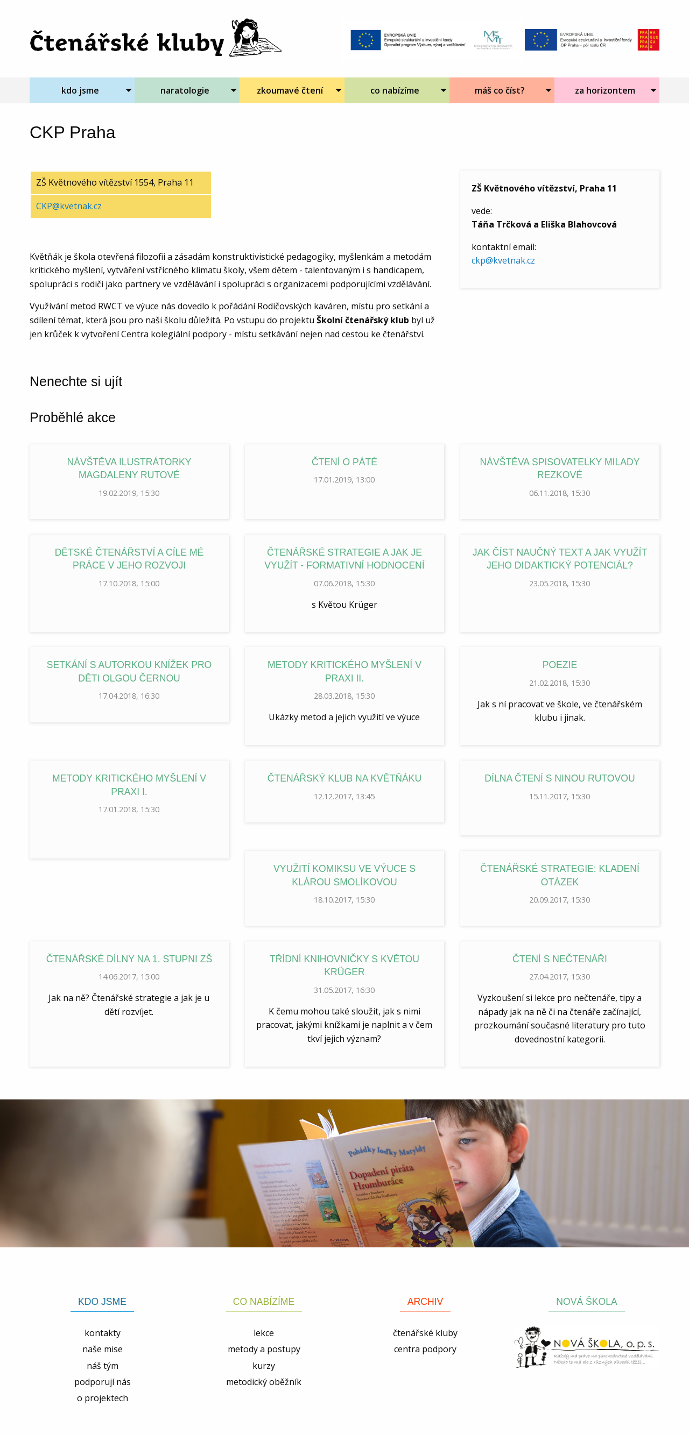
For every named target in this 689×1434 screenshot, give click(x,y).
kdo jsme (80, 90)
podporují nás (102, 1382)
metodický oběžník (263, 1382)
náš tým (102, 1366)
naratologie (184, 90)
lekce (264, 1333)
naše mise (102, 1349)
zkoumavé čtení (290, 90)
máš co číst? (500, 90)
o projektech (102, 1398)
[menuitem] (82, 90)
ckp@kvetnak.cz (503, 260)
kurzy (263, 1366)
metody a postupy (264, 1349)
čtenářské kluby (425, 1333)
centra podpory (425, 1349)
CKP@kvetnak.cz (69, 206)
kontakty (103, 1333)
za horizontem (605, 90)
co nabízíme (394, 90)
